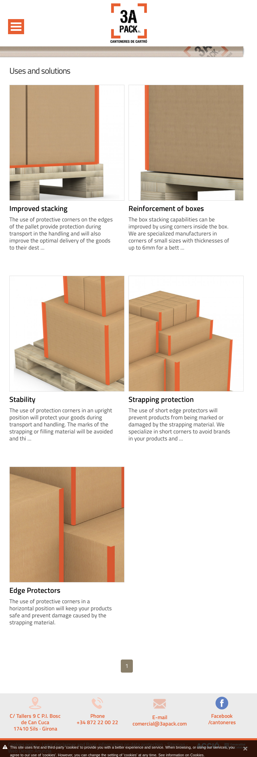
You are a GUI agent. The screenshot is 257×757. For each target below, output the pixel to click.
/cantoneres (222, 722)
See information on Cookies (180, 755)
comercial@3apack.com (160, 723)
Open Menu (16, 26)
